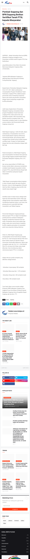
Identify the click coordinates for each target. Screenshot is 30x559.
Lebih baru (4, 367)
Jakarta (10, 520)
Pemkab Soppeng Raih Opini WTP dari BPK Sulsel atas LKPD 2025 (21, 465)
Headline (15, 538)
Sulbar (22, 520)
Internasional (15, 543)
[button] (2, 2)
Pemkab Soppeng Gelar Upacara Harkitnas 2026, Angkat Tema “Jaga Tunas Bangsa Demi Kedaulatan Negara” (7, 485)
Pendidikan (15, 552)
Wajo (4, 523)
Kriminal (16, 520)
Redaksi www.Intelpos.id (16, 311)
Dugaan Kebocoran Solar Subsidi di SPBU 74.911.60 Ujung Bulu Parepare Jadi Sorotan (8, 465)
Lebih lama (25, 367)
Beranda (4, 9)
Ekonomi (15, 535)
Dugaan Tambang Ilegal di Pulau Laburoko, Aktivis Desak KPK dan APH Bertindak (21, 484)
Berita (9, 9)
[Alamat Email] (15, 505)
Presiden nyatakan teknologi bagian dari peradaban (20, 421)
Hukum (15, 541)
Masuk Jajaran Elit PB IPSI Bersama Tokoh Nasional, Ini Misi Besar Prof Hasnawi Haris (21, 336)
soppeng (12, 299)
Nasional (15, 549)
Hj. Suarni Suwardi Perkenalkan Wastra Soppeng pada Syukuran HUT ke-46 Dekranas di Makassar (8, 336)
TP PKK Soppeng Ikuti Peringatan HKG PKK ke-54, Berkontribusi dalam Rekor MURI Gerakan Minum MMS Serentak (8, 357)
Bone (4, 520)
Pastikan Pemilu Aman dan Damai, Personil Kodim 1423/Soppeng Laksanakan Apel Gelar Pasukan (20, 413)
